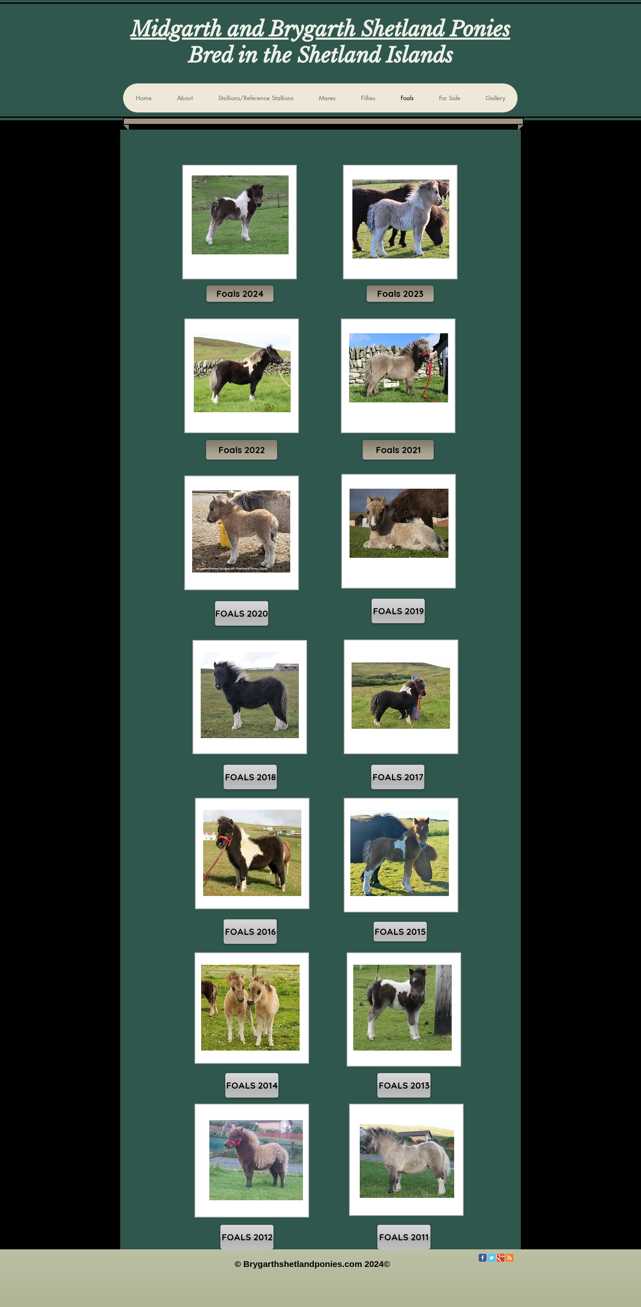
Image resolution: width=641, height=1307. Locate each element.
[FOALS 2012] (246, 1237)
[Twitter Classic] (491, 1258)
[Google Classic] (500, 1258)
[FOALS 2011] (403, 1237)
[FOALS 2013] (403, 1085)
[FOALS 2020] (241, 613)
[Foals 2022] (241, 450)
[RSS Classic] (509, 1258)
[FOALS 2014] (251, 1085)
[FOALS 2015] (400, 931)
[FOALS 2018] (250, 777)
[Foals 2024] (239, 293)
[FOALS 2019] (398, 611)
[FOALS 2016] (250, 931)
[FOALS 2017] (397, 777)
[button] (400, 293)
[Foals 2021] (398, 450)
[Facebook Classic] (482, 1258)
